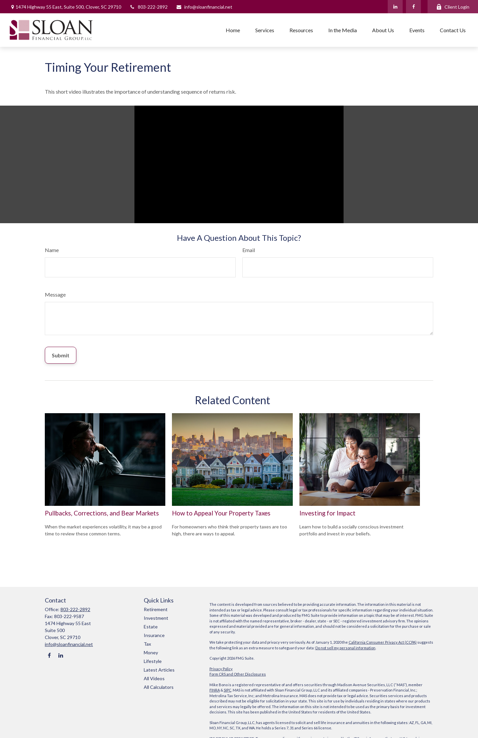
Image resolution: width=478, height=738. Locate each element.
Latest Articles (159, 670)
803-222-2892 (148, 7)
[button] (233, 30)
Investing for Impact (327, 513)
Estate (151, 626)
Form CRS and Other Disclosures (237, 674)
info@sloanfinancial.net (204, 7)
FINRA (214, 690)
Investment (156, 618)
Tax (147, 644)
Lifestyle (153, 661)
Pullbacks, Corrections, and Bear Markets (102, 513)
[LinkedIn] (395, 6)
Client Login (452, 7)
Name (52, 250)
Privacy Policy (221, 669)
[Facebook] (413, 6)
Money (151, 652)
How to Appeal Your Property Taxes (221, 513)
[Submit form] (60, 355)
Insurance (154, 635)
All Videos (154, 678)
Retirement (156, 609)
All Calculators (159, 687)
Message (55, 294)
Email (248, 250)
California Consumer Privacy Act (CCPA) (383, 642)
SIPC (227, 690)
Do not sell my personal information (345, 648)
